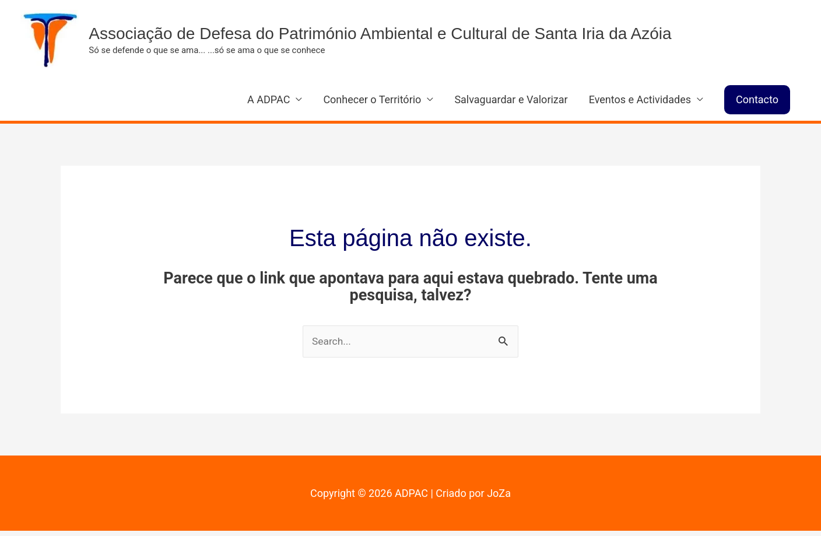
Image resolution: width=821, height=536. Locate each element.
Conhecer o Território (372, 104)
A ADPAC (268, 104)
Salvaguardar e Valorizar (510, 104)
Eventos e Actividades (640, 104)
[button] (757, 104)
